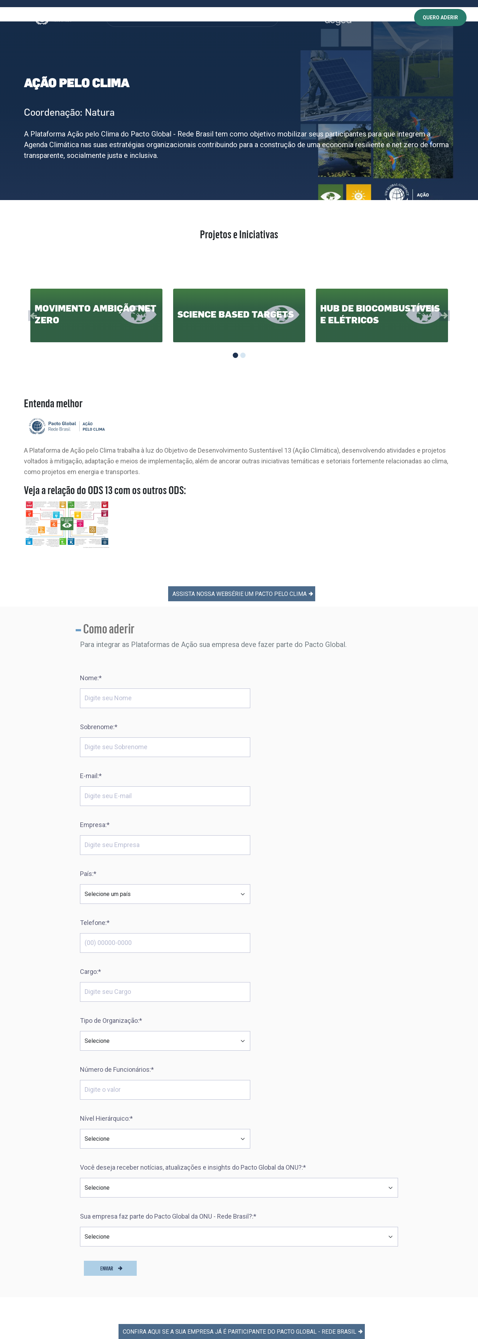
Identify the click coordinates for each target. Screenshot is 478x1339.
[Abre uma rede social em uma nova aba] (12, 1221)
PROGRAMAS (160, 17)
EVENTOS (231, 17)
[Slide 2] (243, 355)
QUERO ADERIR (440, 18)
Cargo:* (90, 793)
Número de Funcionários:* (117, 842)
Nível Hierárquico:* (269, 842)
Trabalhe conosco (274, 1136)
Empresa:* (258, 695)
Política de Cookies (275, 1174)
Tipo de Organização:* (274, 793)
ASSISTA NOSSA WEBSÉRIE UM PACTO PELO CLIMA (242, 562)
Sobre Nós (164, 1136)
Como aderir (167, 1203)
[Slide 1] (235, 355)
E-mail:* (91, 695)
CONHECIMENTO (197, 17)
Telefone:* (258, 744)
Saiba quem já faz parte (180, 1188)
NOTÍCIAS (258, 17)
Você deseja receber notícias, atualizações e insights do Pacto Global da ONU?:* (193, 891)
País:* (88, 744)
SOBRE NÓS (128, 17)
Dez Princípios (169, 1151)
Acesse (414, 1140)
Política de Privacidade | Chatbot (290, 1212)
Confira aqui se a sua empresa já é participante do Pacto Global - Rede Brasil (243, 1055)
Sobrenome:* (262, 646)
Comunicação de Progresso (184, 1218)
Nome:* (91, 646)
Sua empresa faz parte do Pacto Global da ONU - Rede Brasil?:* (168, 940)
